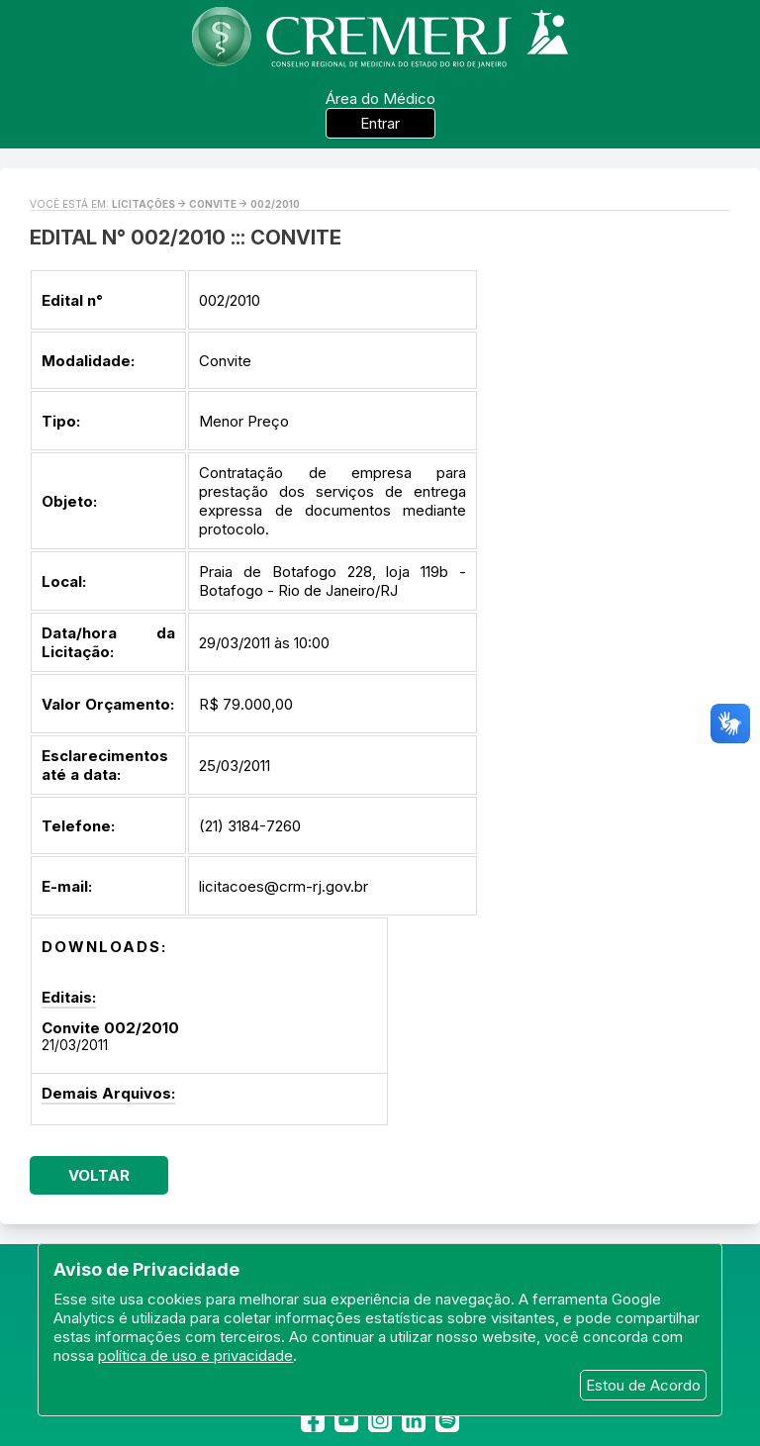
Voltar (99, 1175)
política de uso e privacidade (195, 1355)
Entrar (380, 123)
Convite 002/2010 (110, 1027)
